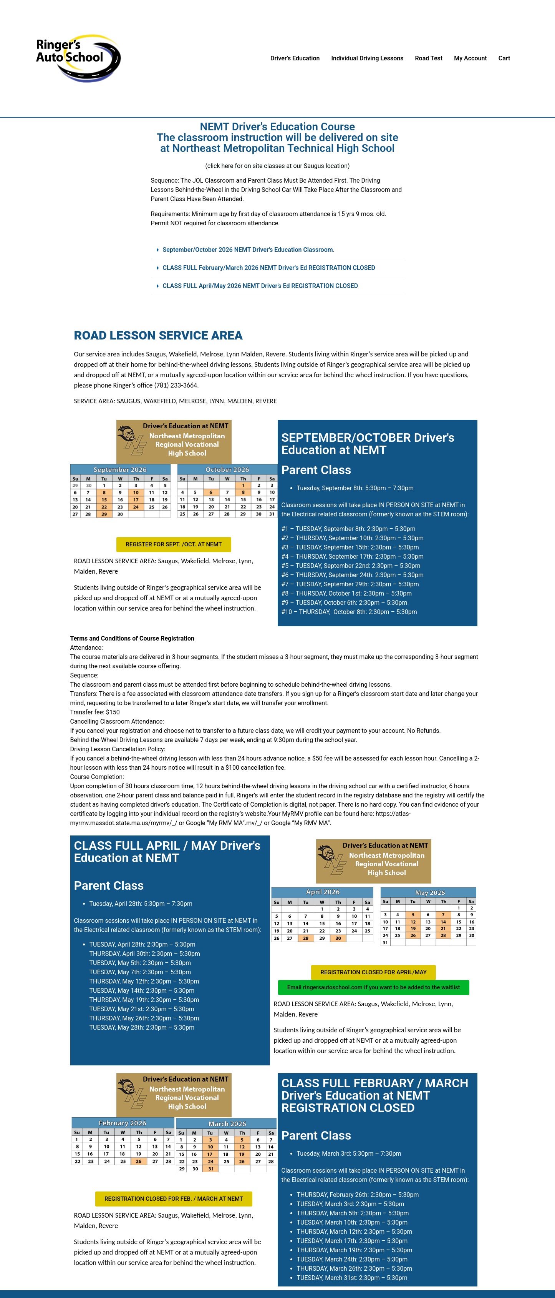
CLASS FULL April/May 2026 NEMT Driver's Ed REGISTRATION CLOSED (260, 286)
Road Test (428, 58)
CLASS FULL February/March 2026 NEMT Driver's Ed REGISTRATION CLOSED (269, 267)
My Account (470, 58)
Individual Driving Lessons (367, 58)
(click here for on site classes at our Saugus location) (277, 166)
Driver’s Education (295, 58)
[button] (277, 250)
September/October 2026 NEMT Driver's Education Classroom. (249, 249)
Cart (504, 58)
